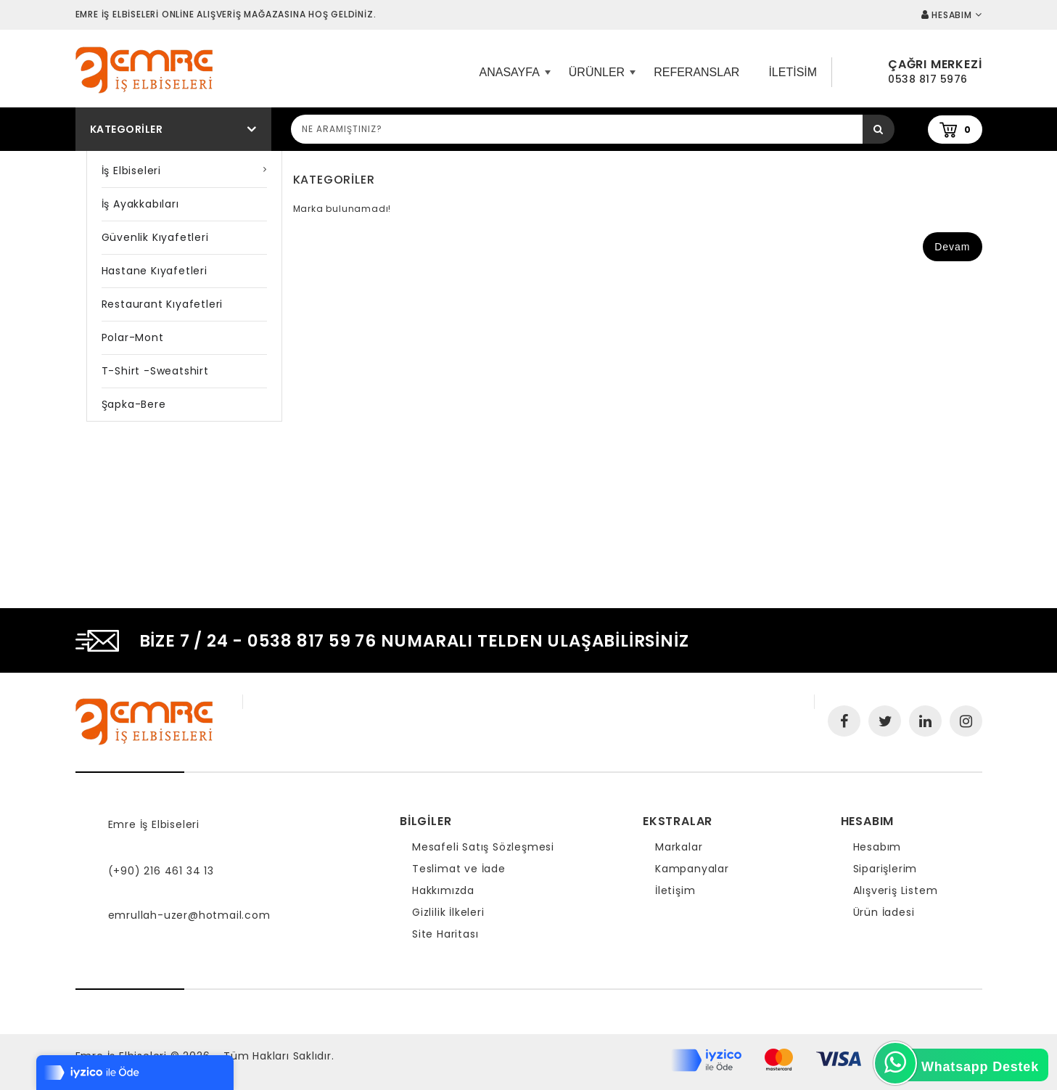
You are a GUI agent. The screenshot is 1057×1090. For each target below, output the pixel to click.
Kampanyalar (692, 868)
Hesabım (877, 847)
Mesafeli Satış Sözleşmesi (483, 847)
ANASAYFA (513, 78)
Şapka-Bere (134, 404)
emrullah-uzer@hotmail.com (189, 915)
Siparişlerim (885, 868)
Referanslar (696, 72)
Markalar (678, 847)
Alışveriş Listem (895, 890)
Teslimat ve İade (459, 868)
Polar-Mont (133, 337)
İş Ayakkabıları (140, 204)
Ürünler (600, 78)
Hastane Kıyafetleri (154, 270)
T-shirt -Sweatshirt (155, 371)
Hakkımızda (443, 890)
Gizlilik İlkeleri (448, 912)
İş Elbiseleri (131, 170)
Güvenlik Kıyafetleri (155, 237)
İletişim (675, 890)
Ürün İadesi (884, 912)
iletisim (792, 72)
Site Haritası (445, 934)
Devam (952, 247)
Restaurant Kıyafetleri (162, 304)
